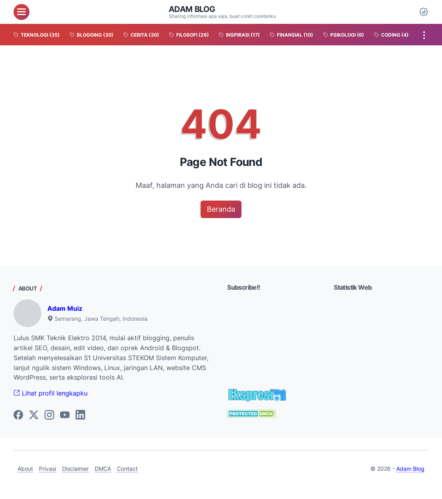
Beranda (221, 209)
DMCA (103, 468)
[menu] (21, 12)
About (25, 468)
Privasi (47, 468)
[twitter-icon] (34, 415)
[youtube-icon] (65, 415)
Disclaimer (75, 468)
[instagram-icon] (49, 415)
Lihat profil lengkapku (51, 393)
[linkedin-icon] (80, 415)
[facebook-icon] (18, 415)
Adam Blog (192, 9)
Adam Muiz (64, 308)
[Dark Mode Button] (423, 12)
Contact (127, 468)
